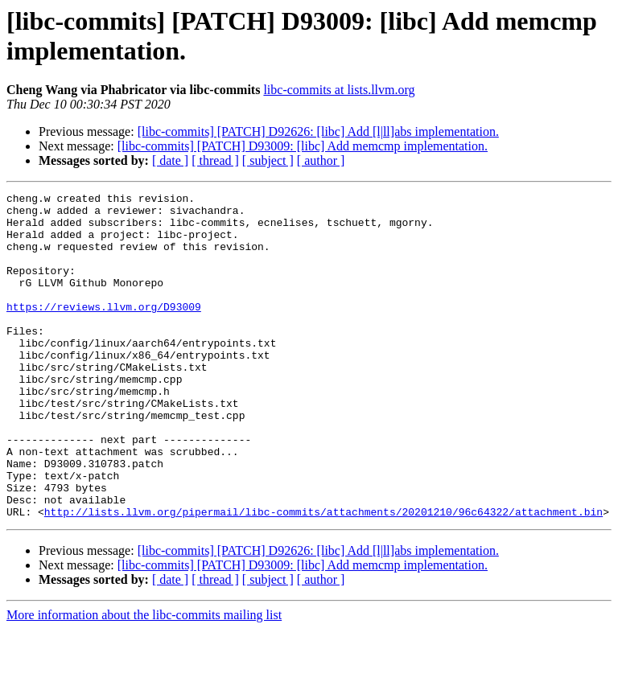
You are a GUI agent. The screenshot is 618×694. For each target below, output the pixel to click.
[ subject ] (268, 160)
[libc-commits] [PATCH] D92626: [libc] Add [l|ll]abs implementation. (318, 131)
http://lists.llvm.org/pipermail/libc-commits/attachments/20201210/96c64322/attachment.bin (323, 576)
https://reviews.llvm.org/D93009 (103, 330)
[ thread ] (215, 160)
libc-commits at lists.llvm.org (338, 90)
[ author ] (321, 160)
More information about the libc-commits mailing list (144, 680)
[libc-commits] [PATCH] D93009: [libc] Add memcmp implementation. (302, 146)
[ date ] (170, 160)
